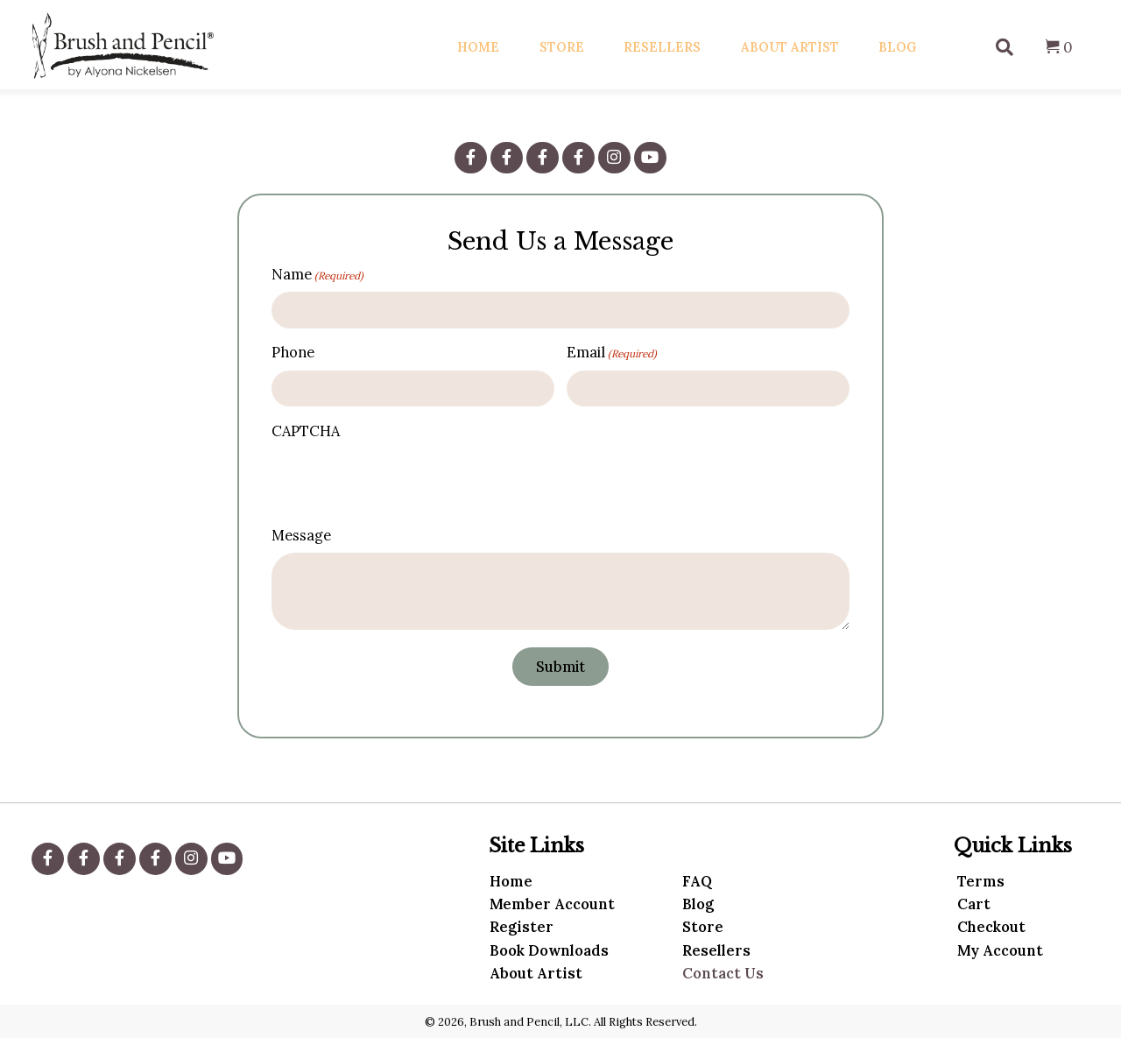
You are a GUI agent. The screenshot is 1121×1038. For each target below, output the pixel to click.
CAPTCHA (305, 431)
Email (612, 353)
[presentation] (392, 479)
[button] (470, 157)
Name (317, 275)
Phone (292, 352)
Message (301, 535)
